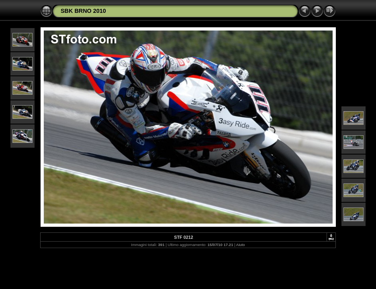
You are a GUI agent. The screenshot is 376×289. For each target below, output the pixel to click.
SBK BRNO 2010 (83, 11)
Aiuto (240, 244)
